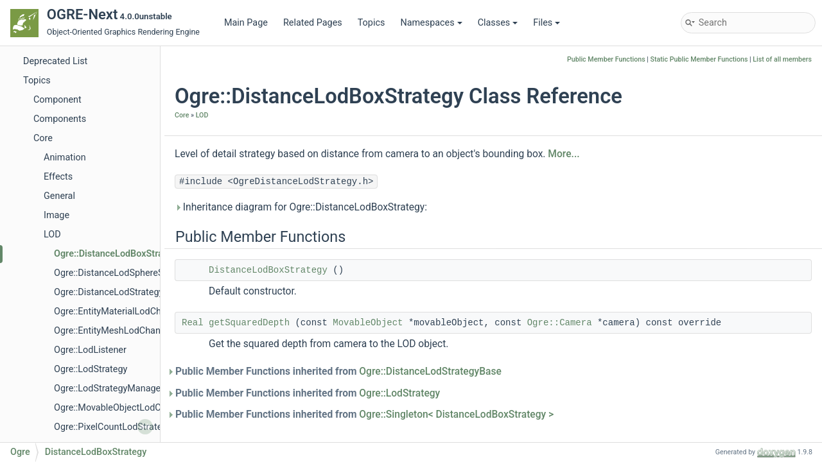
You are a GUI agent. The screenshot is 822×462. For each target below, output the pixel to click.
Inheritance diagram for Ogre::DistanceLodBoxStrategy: (301, 207)
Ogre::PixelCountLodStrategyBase (123, 427)
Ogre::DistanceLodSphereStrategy (123, 273)
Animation (65, 157)
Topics (371, 22)
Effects (58, 176)
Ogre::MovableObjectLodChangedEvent (134, 407)
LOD (52, 234)
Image (56, 215)
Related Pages (312, 22)
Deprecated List (55, 61)
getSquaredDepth (249, 323)
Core (43, 138)
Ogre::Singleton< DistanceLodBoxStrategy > (456, 414)
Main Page (246, 22)
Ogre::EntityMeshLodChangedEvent (126, 330)
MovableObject (368, 323)
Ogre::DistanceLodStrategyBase (119, 292)
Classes (498, 22)
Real (193, 323)
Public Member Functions (606, 59)
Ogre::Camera (559, 323)
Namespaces (431, 22)
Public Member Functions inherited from (338, 371)
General (59, 196)
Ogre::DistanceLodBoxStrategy (117, 253)
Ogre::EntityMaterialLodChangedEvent (131, 311)
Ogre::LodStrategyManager (109, 388)
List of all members (782, 59)
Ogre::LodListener (90, 350)
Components (59, 119)
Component (57, 99)
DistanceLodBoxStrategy (268, 270)
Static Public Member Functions (699, 59)
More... (563, 154)
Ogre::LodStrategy (90, 369)
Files (546, 22)
